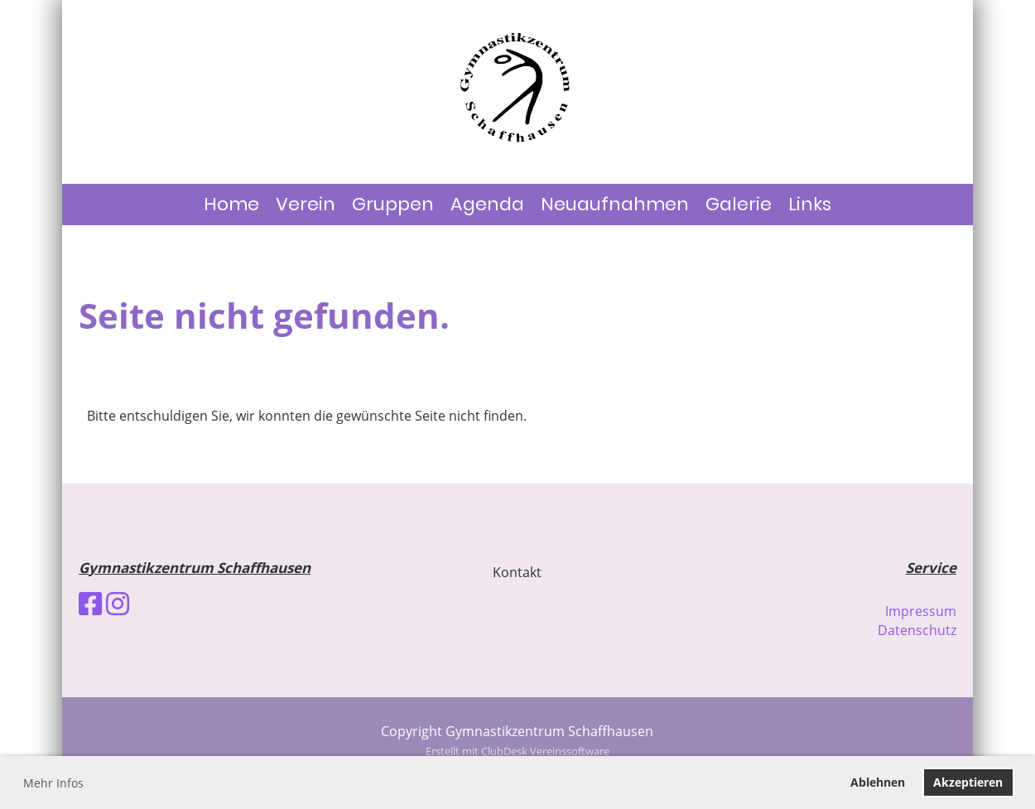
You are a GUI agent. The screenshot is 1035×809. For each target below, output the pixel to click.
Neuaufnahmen (615, 204)
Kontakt (517, 572)
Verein (305, 204)
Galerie (738, 204)
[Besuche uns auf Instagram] (117, 603)
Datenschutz (917, 630)
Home (231, 204)
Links (809, 204)
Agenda (487, 204)
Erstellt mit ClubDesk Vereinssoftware (517, 751)
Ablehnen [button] (877, 782)
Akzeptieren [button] (968, 782)
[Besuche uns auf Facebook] (90, 603)
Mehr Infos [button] (53, 783)
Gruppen (393, 204)
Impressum (920, 611)
